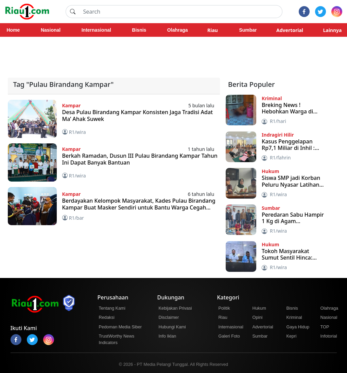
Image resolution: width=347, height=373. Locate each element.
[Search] (180, 11)
